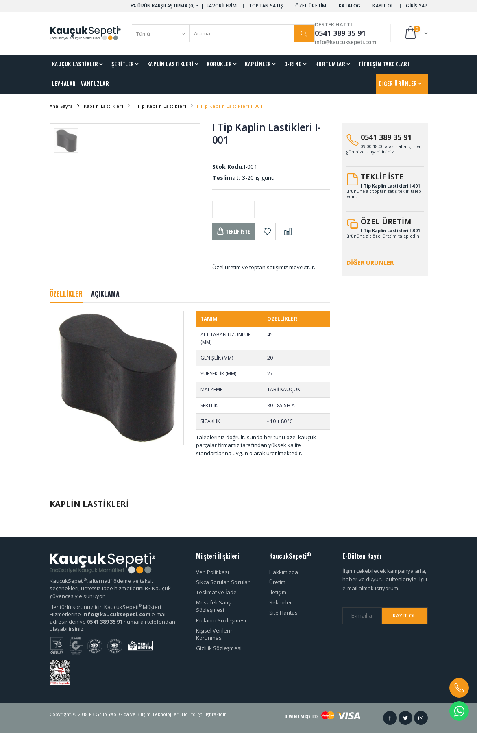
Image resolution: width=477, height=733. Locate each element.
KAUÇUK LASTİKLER (75, 64)
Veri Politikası (212, 572)
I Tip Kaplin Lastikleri (160, 106)
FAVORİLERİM (222, 5)
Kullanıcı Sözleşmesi (221, 620)
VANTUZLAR (95, 83)
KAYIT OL (383, 5)
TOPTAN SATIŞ (266, 5)
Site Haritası (284, 612)
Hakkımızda (283, 572)
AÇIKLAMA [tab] (105, 294)
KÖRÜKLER (219, 64)
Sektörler (280, 602)
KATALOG (350, 5)
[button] (416, 33)
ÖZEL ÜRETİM (311, 5)
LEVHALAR (64, 83)
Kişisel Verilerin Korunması (215, 634)
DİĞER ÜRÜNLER (398, 83)
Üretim (277, 582)
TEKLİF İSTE (382, 176)
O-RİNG (293, 64)
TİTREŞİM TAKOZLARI (383, 64)
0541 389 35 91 (386, 137)
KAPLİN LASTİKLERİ (170, 64)
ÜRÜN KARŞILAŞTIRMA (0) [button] (162, 5)
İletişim (278, 592)
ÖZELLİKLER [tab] (66, 294)
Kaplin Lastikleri (104, 106)
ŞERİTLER (122, 64)
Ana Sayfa (61, 106)
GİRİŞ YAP (416, 5)
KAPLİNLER (258, 64)
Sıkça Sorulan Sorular (223, 582)
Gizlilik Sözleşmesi (219, 648)
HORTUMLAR (330, 64)
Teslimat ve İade (216, 592)
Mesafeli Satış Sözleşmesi (213, 606)
